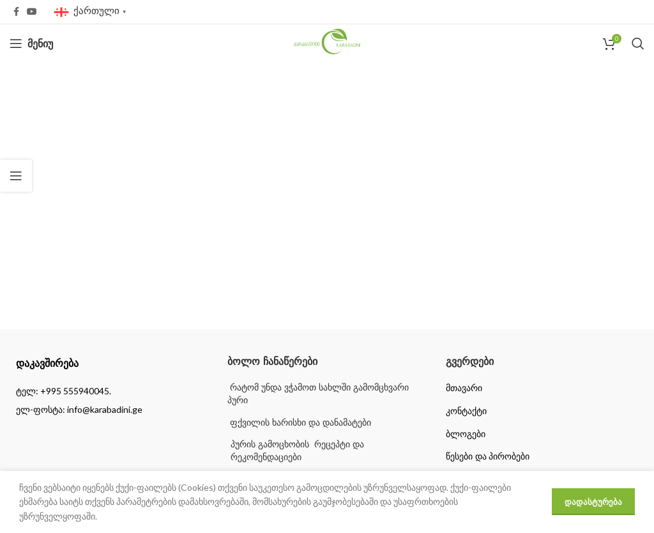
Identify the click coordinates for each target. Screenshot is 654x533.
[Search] (638, 43)
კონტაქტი (466, 411)
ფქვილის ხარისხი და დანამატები (299, 422)
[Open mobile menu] (31, 43)
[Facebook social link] (16, 11)
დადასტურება (593, 502)
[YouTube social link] (32, 11)
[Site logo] (327, 42)
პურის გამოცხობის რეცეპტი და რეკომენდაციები (297, 450)
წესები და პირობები (488, 456)
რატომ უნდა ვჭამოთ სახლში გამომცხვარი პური (317, 393)
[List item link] (109, 391)
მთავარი (464, 388)
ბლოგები (465, 434)
